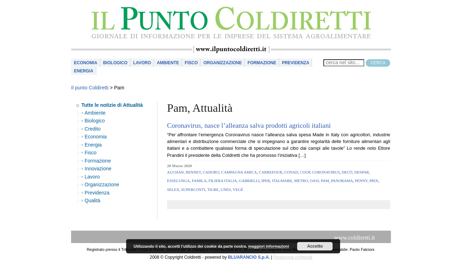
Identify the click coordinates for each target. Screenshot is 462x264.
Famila (199, 180)
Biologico (115, 62)
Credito (93, 129)
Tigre (213, 189)
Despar (361, 172)
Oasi (314, 180)
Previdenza (295, 62)
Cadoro (211, 172)
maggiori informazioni (268, 246)
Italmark (282, 180)
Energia (83, 70)
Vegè (238, 189)
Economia (85, 62)
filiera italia (223, 180)
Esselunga (178, 180)
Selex (173, 189)
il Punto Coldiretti (231, 23)
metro (301, 180)
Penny (361, 180)
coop (305, 172)
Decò (347, 172)
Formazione (261, 62)
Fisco (191, 62)
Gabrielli (249, 180)
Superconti (193, 189)
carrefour (270, 172)
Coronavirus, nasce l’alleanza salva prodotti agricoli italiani (249, 125)
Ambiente (168, 62)
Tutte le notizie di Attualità (112, 105)
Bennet (193, 172)
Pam (325, 180)
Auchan (175, 172)
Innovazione (98, 168)
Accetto (315, 246)
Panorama (342, 180)
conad (291, 172)
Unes (226, 189)
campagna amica (239, 172)
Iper (266, 180)
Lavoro (142, 62)
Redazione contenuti (292, 257)
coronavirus (326, 172)
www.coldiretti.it (354, 237)
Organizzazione (222, 62)
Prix (373, 180)
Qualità (92, 200)
